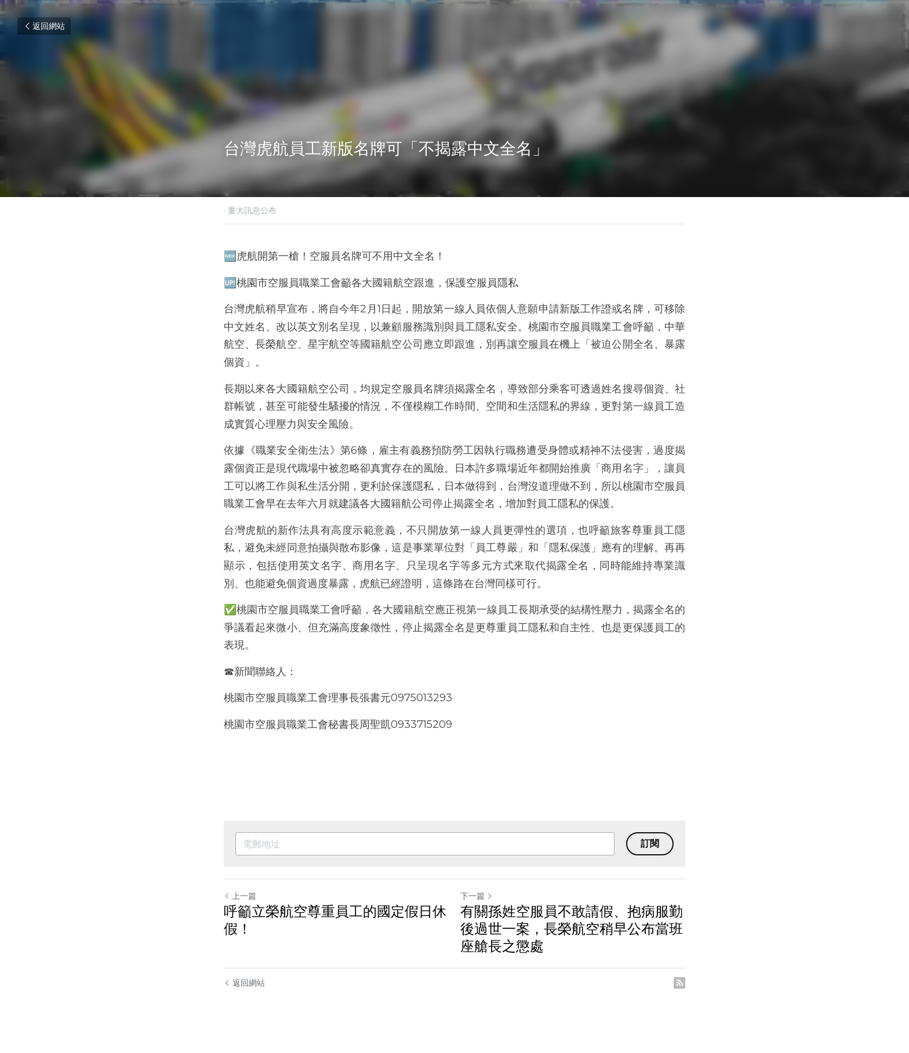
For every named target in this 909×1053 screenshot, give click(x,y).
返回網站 (44, 26)
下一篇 (476, 896)
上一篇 (240, 896)
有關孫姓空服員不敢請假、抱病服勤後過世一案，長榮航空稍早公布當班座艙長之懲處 (571, 928)
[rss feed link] (679, 983)
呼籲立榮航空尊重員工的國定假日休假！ (335, 920)
